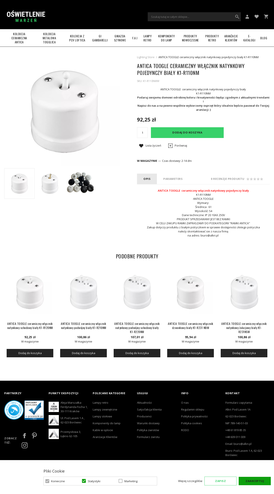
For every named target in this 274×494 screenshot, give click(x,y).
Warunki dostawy (148, 423)
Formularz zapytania (238, 403)
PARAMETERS (173, 179)
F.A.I (134, 38)
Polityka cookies (191, 423)
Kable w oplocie (103, 430)
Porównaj (181, 145)
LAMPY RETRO (147, 38)
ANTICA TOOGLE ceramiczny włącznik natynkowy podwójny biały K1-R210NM (83, 325)
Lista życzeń (153, 145)
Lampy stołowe (102, 416)
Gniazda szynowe (120, 38)
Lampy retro (100, 403)
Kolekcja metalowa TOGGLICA (49, 38)
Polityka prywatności (194, 416)
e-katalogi (249, 38)
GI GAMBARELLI (100, 38)
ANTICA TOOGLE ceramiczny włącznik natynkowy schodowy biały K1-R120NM (30, 325)
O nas (185, 403)
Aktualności (144, 403)
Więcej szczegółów (190, 481)
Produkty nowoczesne (190, 38)
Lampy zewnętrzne (105, 409)
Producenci (144, 416)
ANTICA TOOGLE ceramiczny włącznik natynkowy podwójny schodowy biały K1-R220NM (137, 327)
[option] (19, 183)
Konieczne (58, 481)
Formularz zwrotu (148, 437)
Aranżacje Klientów (231, 38)
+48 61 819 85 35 (235, 430)
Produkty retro (212, 38)
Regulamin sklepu (192, 409)
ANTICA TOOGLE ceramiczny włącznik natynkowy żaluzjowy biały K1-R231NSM (244, 327)
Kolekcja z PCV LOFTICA (77, 38)
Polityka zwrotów (148, 430)
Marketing (130, 481)
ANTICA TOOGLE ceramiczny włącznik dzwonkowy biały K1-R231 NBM (190, 325)
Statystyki (94, 481)
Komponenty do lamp (166, 38)
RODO (185, 430)
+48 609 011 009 (235, 437)
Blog (263, 38)
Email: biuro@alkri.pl (238, 444)
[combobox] (194, 16)
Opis (146, 179)
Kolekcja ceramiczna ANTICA (19, 38)
